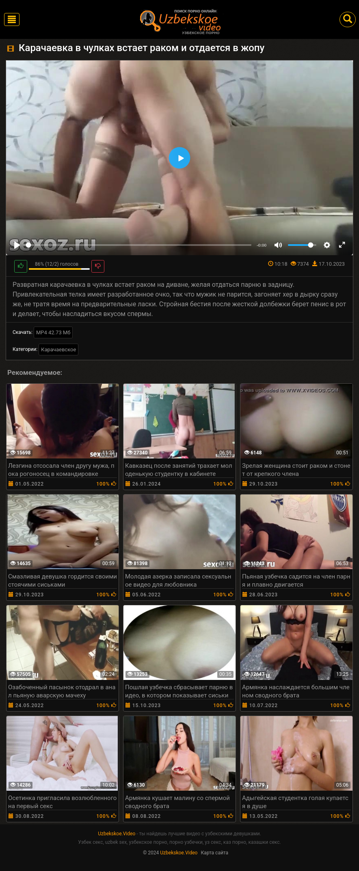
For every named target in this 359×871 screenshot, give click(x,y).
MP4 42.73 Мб (53, 332)
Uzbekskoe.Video (116, 834)
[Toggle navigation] (11, 19)
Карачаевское (58, 349)
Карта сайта (214, 853)
